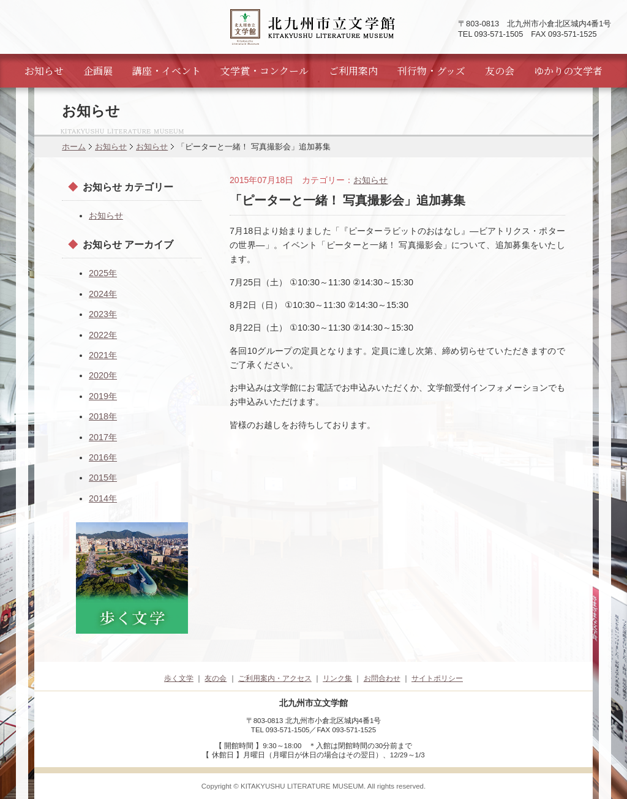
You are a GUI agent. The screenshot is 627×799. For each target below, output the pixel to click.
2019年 (103, 396)
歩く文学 (178, 678)
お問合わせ (382, 678)
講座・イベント (166, 71)
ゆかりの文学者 (568, 71)
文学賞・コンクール (264, 71)
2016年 (103, 457)
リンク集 (337, 678)
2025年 (103, 273)
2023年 (103, 314)
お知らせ (44, 71)
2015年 (103, 477)
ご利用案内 (353, 71)
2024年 (103, 294)
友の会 (499, 71)
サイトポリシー (437, 678)
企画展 (98, 71)
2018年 (103, 416)
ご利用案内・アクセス (275, 678)
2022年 (103, 335)
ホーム (74, 146)
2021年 (103, 355)
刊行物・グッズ (431, 71)
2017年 (103, 437)
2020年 (103, 375)
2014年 (103, 498)
